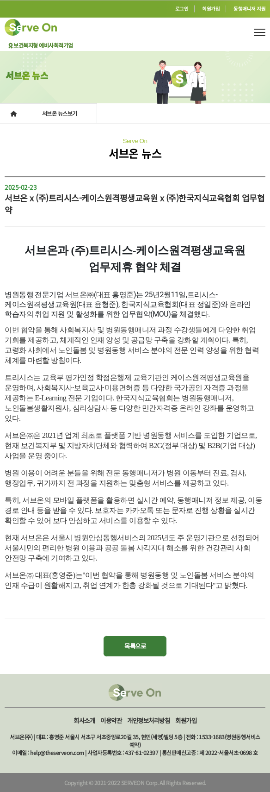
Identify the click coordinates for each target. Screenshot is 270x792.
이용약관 (111, 720)
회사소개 (84, 720)
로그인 (182, 8)
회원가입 (211, 8)
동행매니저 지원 (249, 8)
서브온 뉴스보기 (60, 113)
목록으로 (135, 645)
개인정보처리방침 (148, 720)
